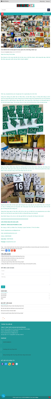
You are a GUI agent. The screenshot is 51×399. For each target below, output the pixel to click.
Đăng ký (48, 1)
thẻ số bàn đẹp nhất (7, 248)
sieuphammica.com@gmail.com (11, 332)
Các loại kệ (3, 297)
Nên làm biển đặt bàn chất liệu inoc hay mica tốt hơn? (13, 258)
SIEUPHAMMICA (7, 342)
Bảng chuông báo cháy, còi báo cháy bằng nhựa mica (13, 256)
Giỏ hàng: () (46, 13)
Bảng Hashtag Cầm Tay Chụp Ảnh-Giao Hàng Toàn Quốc (17, 354)
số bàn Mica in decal (29, 247)
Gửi (3, 286)
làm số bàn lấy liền (9, 247)
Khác (2, 298)
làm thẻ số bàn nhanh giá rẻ (19, 247)
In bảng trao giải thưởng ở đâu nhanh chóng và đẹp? (13, 261)
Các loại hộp (3, 295)
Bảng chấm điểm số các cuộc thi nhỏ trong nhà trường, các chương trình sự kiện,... (19, 263)
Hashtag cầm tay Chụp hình (10, 349)
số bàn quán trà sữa (38, 247)
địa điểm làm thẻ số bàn (17, 248)
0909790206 (5, 1)
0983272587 (15, 331)
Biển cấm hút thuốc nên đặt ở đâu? (9, 260)
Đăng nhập (42, 1)
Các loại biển (3, 293)
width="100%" (25, 76)
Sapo (37, 397)
